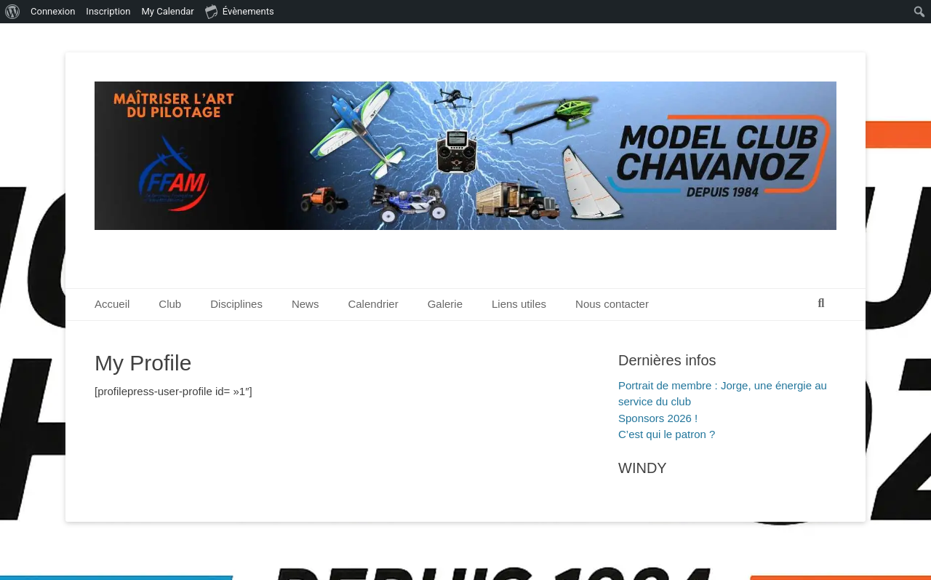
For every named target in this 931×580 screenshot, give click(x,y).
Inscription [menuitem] (108, 11)
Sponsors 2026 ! (658, 418)
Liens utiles (519, 304)
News (305, 304)
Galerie (445, 304)
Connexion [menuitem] (53, 11)
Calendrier (373, 304)
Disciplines (236, 304)
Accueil (112, 304)
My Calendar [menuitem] (167, 11)
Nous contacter (612, 304)
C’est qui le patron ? (666, 434)
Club (170, 304)
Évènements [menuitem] (239, 11)
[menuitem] (12, 11)
